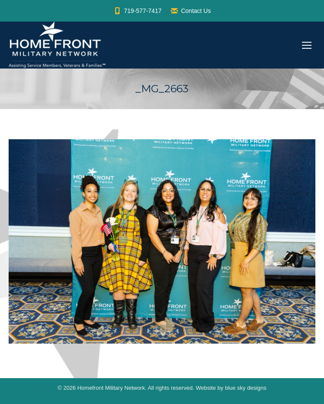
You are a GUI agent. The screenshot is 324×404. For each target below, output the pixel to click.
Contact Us (190, 10)
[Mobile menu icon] (306, 45)
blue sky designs (245, 388)
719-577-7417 (137, 10)
